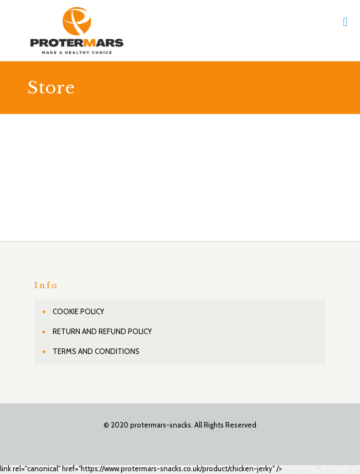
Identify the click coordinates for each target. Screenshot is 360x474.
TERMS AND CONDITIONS (96, 351)
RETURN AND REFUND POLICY (102, 331)
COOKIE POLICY (78, 311)
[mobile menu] (345, 22)
